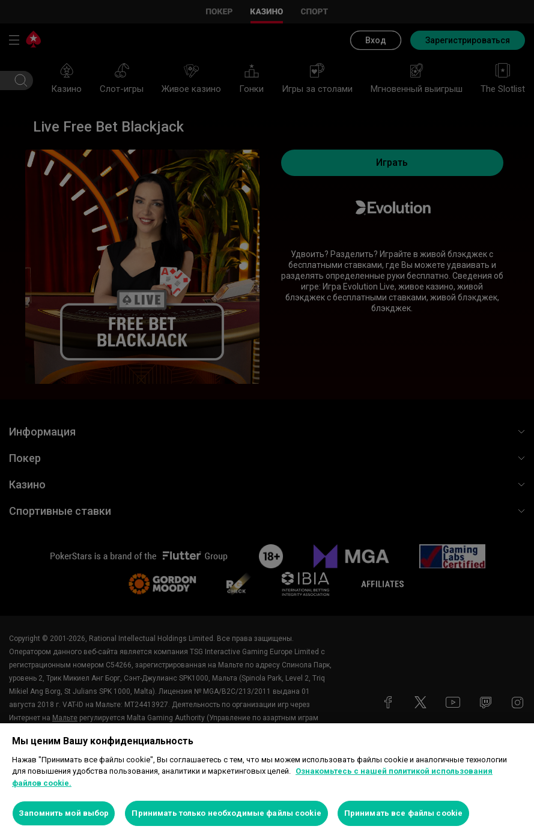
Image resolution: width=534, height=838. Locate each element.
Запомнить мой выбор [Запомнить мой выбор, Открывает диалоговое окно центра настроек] (64, 813)
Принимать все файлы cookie (403, 813)
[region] (267, 780)
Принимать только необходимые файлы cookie (226, 813)
